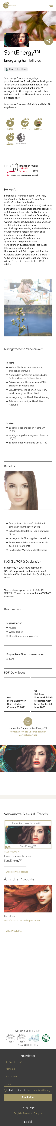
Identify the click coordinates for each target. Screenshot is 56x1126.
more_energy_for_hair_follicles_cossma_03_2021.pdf (17, 711)
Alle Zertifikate (28, 1045)
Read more (28, 868)
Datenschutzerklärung (38, 1090)
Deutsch (27, 1113)
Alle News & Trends (17, 897)
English (18, 1113)
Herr (20, 1062)
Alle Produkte (14, 953)
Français (37, 1113)
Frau (9, 1062)
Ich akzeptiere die (28, 1090)
